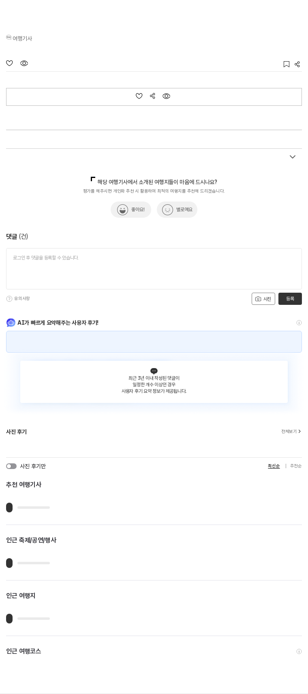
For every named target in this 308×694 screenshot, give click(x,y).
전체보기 (291, 431)
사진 (263, 299)
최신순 (274, 466)
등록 (290, 299)
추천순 (296, 466)
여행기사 (22, 38)
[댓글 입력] (154, 268)
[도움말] (9, 299)
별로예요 (184, 209)
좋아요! (138, 209)
